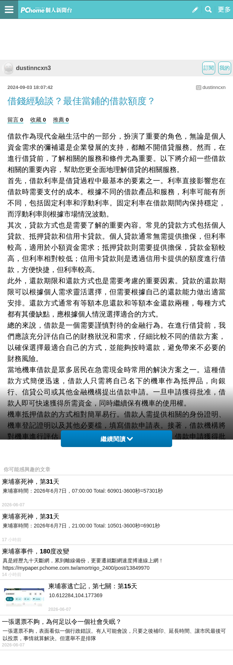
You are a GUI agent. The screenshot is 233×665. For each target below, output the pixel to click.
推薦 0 (61, 119)
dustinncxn (214, 87)
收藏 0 (38, 119)
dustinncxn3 (26, 68)
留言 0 (15, 119)
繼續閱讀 (117, 439)
